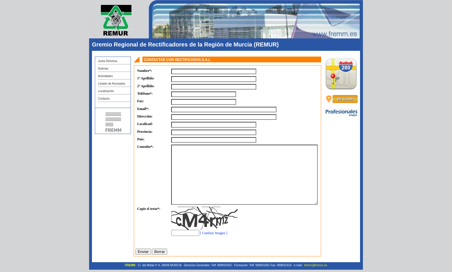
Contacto (104, 98)
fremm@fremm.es (315, 265)
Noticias (103, 68)
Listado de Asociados (111, 83)
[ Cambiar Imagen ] (213, 233)
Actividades (105, 76)
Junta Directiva (107, 61)
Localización (106, 91)
